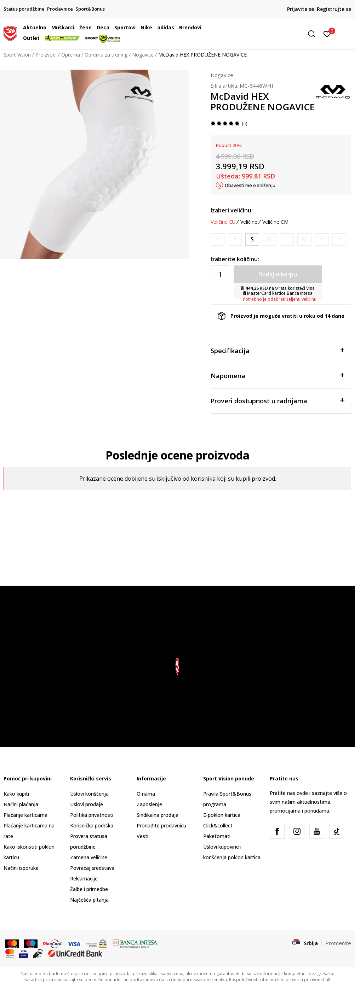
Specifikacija (277, 350)
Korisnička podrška (91, 825)
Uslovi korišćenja (89, 793)
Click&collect (218, 825)
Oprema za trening (106, 54)
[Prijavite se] (327, 33)
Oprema (70, 54)
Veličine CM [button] (275, 222)
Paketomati (216, 836)
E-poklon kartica (221, 815)
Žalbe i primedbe (89, 889)
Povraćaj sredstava (92, 868)
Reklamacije (84, 878)
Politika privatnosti (91, 815)
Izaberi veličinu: (232, 210)
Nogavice (143, 54)
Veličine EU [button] (223, 222)
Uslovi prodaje (86, 804)
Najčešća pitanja (89, 899)
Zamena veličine (88, 857)
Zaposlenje (149, 804)
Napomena (277, 375)
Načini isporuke (21, 868)
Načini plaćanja (21, 804)
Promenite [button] (338, 943)
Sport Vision (17, 54)
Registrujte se (334, 9)
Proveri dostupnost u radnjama (277, 400)
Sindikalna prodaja (157, 815)
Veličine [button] (248, 222)
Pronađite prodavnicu (161, 825)
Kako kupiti (16, 793)
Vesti (142, 836)
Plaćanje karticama (25, 815)
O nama (146, 793)
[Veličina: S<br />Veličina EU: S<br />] (252, 239)
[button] (264, 34)
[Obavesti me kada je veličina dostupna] (217, 239)
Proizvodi (46, 54)
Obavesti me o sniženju (250, 185)
